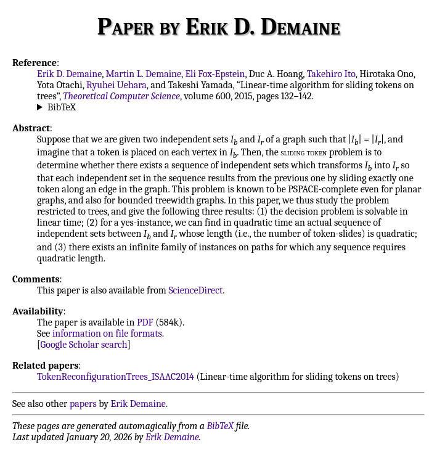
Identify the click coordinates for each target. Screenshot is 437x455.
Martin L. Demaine (144, 74)
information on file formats (107, 333)
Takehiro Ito (331, 74)
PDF (145, 322)
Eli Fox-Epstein (215, 74)
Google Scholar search (84, 344)
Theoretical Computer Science (121, 96)
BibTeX (61, 107)
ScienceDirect (195, 290)
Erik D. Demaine (69, 74)
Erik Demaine (138, 403)
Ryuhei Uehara (116, 85)
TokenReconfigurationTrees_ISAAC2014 (115, 376)
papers (83, 403)
